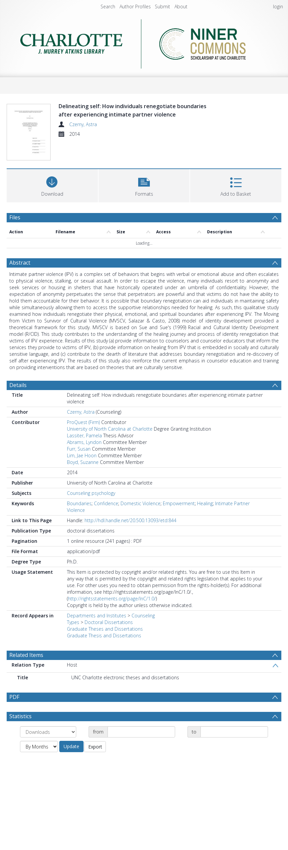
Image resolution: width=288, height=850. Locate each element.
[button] (144, 185)
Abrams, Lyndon (84, 442)
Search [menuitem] (108, 6)
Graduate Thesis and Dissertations (104, 635)
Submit (162, 6)
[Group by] (48, 732)
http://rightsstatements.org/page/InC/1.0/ (112, 598)
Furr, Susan (79, 449)
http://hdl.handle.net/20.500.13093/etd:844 (130, 520)
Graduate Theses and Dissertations (105, 629)
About (180, 6)
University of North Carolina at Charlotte (109, 429)
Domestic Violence (140, 503)
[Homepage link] (144, 44)
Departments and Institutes (96, 615)
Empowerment (179, 503)
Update (71, 746)
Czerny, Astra (83, 124)
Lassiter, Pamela (84, 435)
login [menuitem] (278, 6)
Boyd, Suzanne (83, 462)
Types (73, 622)
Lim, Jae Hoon (82, 455)
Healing (205, 503)
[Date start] (141, 732)
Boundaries (79, 503)
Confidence (106, 503)
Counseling (143, 615)
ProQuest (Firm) (83, 422)
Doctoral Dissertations (109, 622)
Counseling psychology (91, 493)
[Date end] (234, 732)
